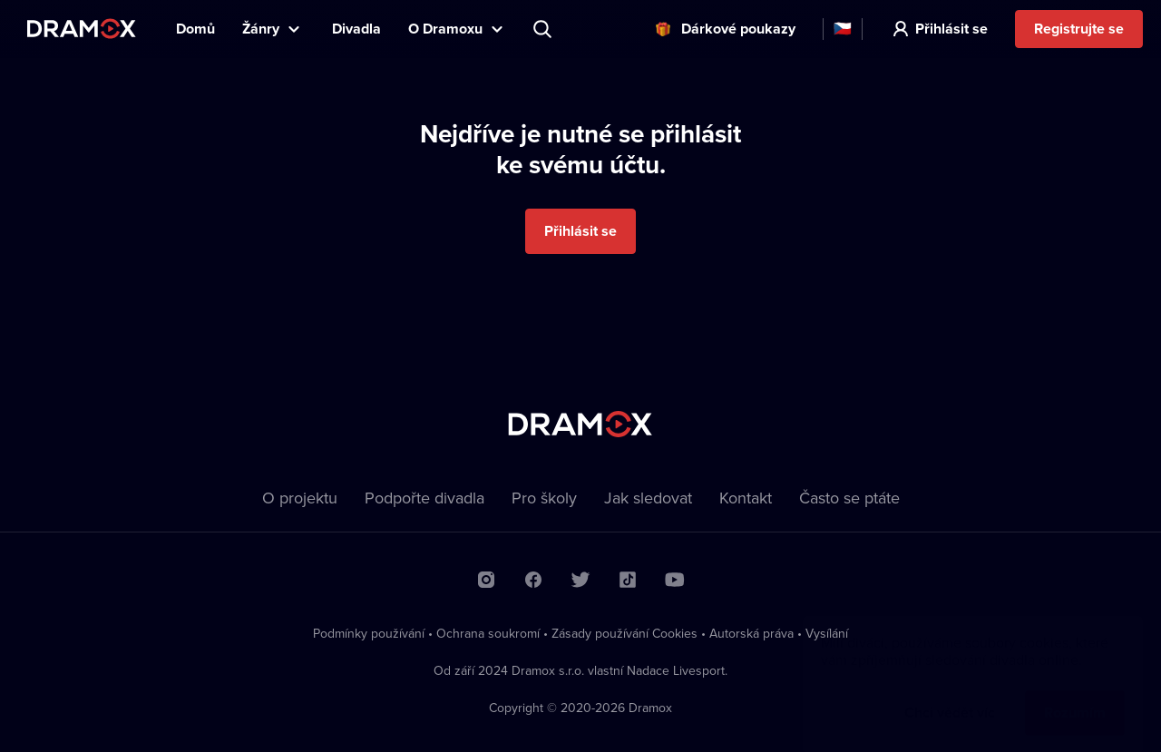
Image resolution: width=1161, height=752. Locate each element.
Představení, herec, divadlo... (544, 29)
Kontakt (745, 497)
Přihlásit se (951, 28)
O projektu (299, 497)
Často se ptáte (849, 497)
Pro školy (544, 497)
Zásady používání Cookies (624, 633)
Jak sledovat (648, 497)
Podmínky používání (368, 633)
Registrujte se (1079, 28)
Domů (195, 28)
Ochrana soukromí (488, 633)
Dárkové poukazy (738, 28)
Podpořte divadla (424, 497)
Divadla (356, 28)
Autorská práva (751, 633)
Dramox (81, 28)
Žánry (260, 28)
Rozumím (1075, 694)
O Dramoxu (445, 28)
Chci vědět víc (949, 694)
